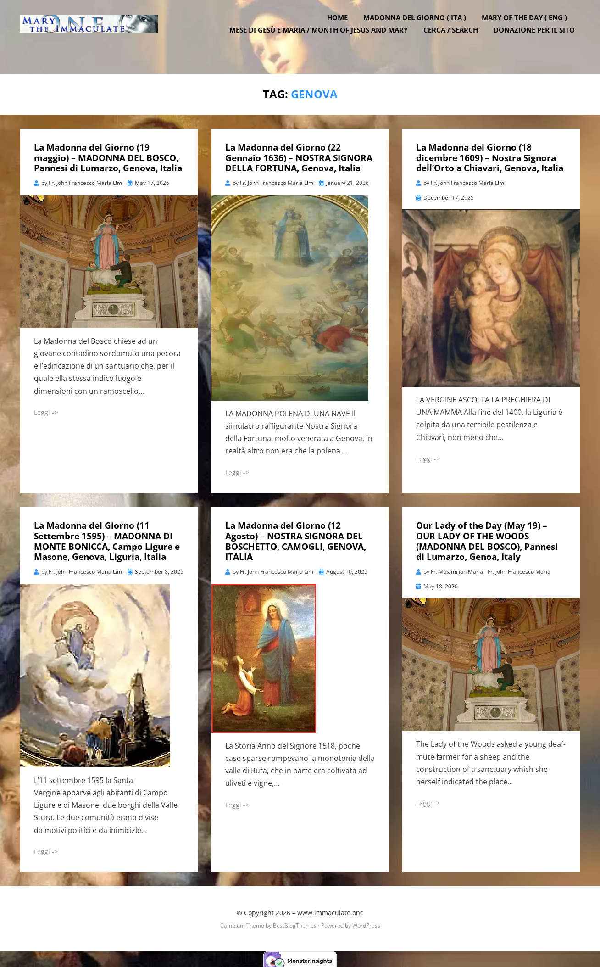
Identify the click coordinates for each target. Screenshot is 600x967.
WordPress (366, 923)
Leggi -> (46, 409)
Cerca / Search (455, 41)
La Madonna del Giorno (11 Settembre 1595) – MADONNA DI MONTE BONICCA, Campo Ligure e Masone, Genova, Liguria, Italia (107, 538)
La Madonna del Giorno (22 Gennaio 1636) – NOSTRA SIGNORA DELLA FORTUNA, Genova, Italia (298, 155)
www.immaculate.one (330, 910)
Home (342, 29)
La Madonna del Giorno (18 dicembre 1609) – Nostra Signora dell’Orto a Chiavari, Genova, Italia (489, 155)
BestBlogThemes (295, 923)
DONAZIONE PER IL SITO (539, 41)
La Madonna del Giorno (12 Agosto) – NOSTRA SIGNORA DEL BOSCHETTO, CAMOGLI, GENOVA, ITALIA (295, 538)
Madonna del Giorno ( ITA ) (419, 29)
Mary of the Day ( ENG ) (529, 29)
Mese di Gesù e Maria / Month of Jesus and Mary (323, 41)
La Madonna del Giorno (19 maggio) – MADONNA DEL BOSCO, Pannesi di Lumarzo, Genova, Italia (108, 155)
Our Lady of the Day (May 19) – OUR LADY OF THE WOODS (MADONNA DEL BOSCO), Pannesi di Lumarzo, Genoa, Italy (487, 538)
